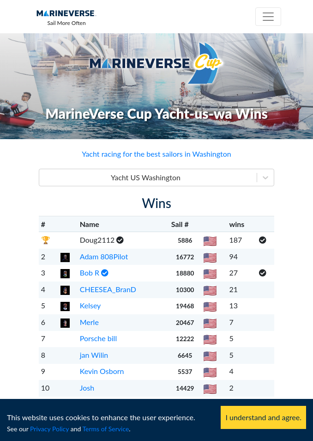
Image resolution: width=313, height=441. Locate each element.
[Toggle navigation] (268, 16)
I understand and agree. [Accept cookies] (263, 417)
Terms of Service (106, 429)
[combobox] (45, 177)
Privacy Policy (49, 429)
